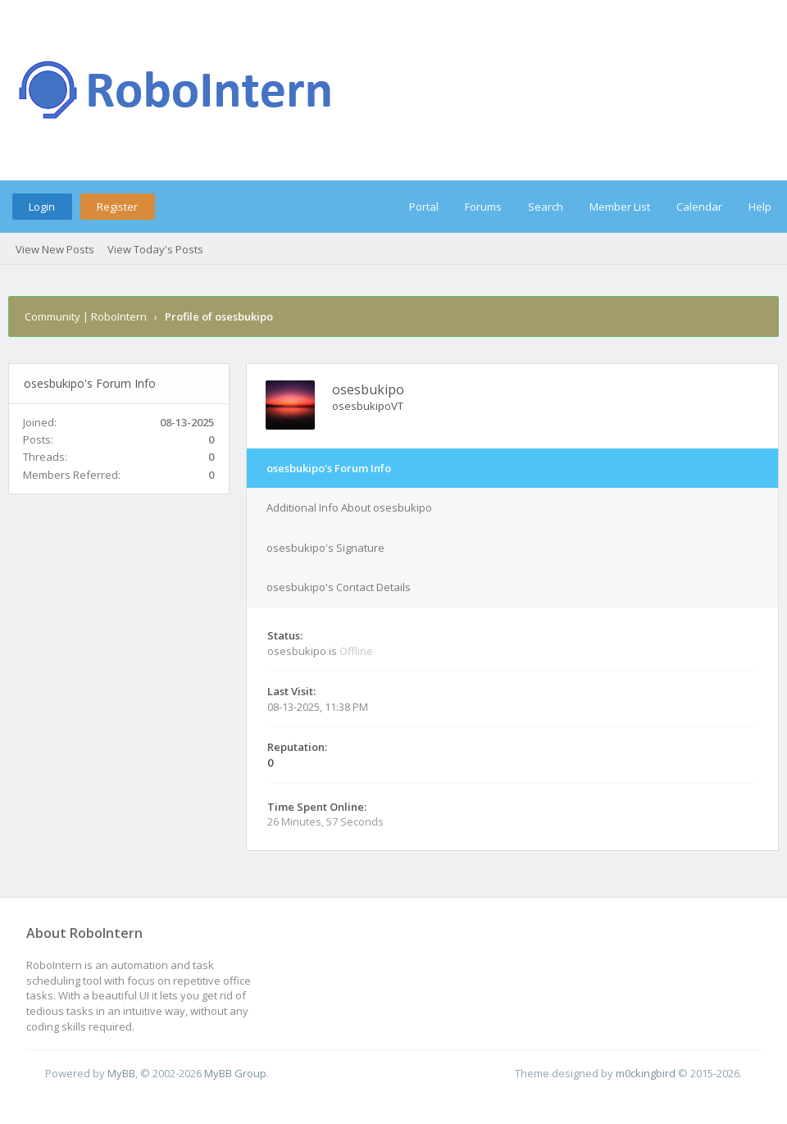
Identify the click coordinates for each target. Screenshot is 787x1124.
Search (545, 206)
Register (117, 206)
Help (759, 206)
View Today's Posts (155, 249)
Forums (483, 206)
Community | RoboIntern (86, 316)
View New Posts (55, 249)
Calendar (699, 206)
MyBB (121, 1073)
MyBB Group (235, 1073)
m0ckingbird (646, 1073)
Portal (424, 206)
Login (42, 206)
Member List (619, 206)
